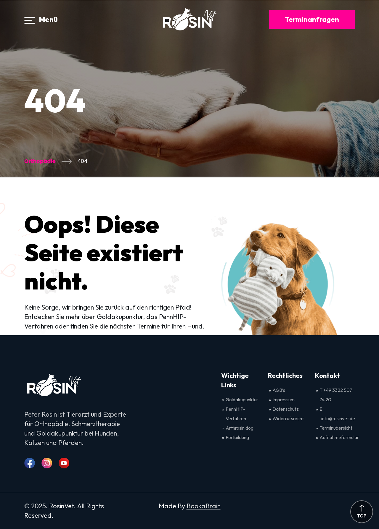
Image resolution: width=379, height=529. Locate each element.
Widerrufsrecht (288, 418)
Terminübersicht (335, 428)
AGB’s (279, 390)
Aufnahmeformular (339, 437)
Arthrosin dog (239, 428)
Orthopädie (40, 161)
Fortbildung (237, 437)
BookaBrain (204, 506)
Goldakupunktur (242, 399)
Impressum (283, 399)
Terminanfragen (312, 19)
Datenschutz (285, 409)
